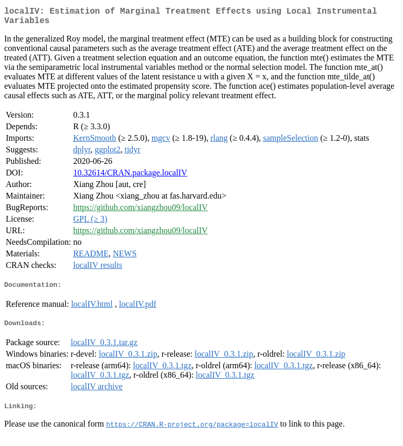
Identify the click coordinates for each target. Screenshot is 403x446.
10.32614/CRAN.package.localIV (130, 176)
